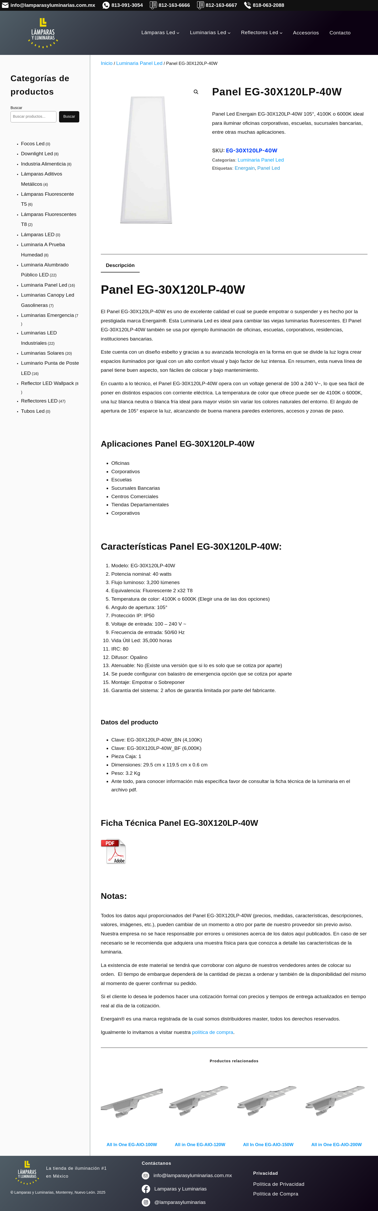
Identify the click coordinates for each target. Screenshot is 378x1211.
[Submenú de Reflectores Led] (281, 32)
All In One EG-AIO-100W (132, 1144)
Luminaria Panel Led (139, 63)
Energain (245, 168)
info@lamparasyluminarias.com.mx (193, 1175)
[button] (196, 92)
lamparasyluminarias (182, 1202)
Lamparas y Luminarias (180, 1189)
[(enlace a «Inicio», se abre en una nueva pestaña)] (27, 1172)
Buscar (16, 108)
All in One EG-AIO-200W (336, 1144)
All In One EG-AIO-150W (268, 1144)
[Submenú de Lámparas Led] (178, 32)
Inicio (107, 63)
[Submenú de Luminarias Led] (229, 32)
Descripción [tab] (120, 265)
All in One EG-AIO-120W (200, 1144)
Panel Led (268, 168)
